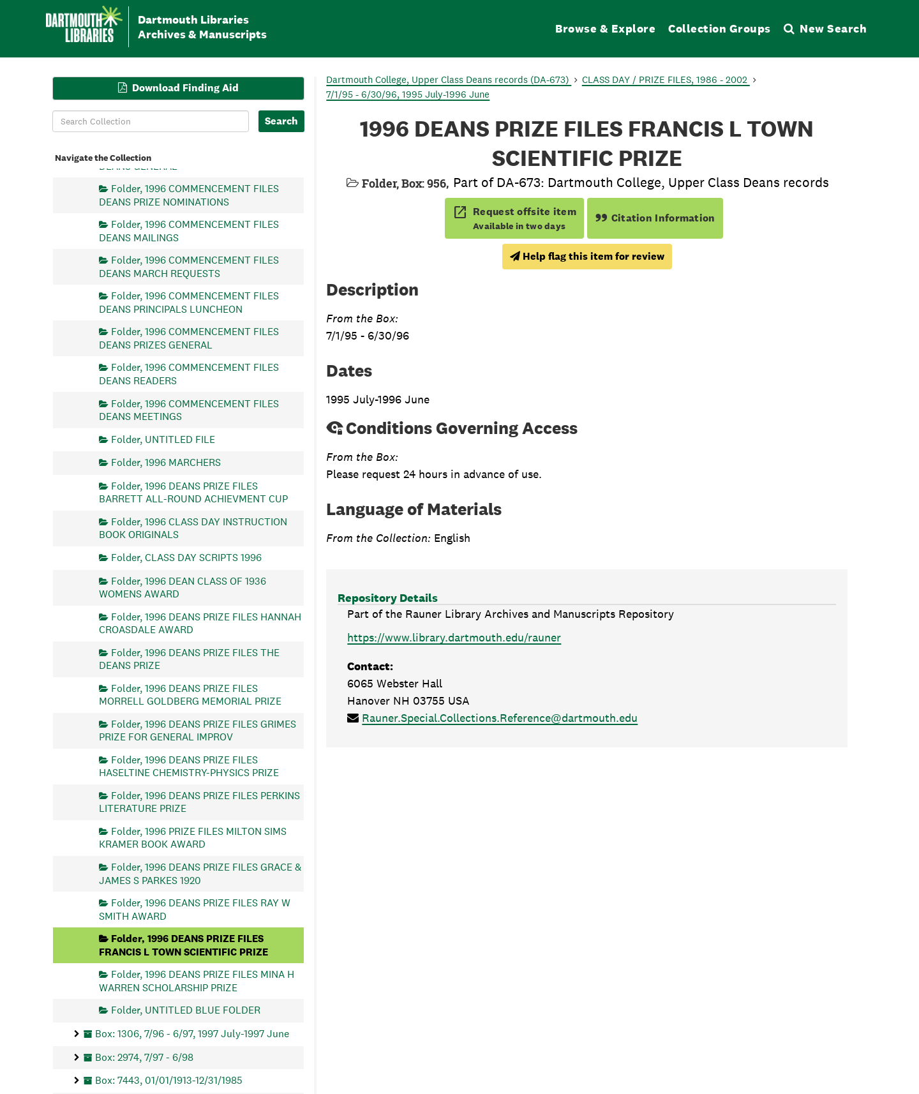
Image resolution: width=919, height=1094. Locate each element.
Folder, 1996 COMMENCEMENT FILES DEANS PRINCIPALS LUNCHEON (189, 302)
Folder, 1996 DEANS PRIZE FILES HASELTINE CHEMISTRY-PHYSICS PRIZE (189, 766)
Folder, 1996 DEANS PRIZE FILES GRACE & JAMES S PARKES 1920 (200, 873)
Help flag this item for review (587, 256)
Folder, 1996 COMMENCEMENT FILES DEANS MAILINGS (189, 231)
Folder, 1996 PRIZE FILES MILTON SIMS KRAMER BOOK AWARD (193, 838)
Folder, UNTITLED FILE (163, 439)
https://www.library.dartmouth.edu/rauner (454, 637)
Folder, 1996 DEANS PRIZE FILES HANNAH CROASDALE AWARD (200, 623)
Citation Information (655, 218)
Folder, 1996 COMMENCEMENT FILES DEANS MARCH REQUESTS (189, 266)
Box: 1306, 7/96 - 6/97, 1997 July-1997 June (192, 1033)
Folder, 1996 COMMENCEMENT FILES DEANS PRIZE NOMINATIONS (189, 195)
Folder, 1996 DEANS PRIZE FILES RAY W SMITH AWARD (194, 909)
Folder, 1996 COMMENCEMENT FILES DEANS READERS (189, 374)
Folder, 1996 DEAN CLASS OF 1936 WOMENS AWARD (182, 587)
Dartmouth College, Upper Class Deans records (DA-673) (448, 79)
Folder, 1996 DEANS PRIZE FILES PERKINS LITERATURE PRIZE (199, 801)
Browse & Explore (605, 28)
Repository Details (388, 597)
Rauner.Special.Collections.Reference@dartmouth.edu (500, 717)
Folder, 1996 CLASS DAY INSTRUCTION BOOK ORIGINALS (193, 527)
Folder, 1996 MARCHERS (166, 462)
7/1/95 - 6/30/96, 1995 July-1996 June (407, 94)
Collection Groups (719, 28)
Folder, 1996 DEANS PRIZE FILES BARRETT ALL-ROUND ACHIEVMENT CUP (193, 492)
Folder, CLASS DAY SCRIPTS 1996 (186, 557)
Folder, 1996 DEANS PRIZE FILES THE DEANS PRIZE (189, 658)
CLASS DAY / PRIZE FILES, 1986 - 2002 (666, 79)
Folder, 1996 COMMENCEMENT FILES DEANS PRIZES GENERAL (189, 338)
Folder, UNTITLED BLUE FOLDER (185, 1010)
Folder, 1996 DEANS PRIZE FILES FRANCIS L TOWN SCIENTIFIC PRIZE (183, 945)
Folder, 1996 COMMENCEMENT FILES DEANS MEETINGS (189, 409)
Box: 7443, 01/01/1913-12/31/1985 (169, 1080)
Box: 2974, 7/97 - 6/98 (144, 1056)
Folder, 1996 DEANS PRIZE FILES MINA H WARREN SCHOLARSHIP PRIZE (196, 981)
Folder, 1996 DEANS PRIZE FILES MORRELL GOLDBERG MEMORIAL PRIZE (190, 694)
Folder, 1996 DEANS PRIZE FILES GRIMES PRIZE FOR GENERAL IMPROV (197, 730)
